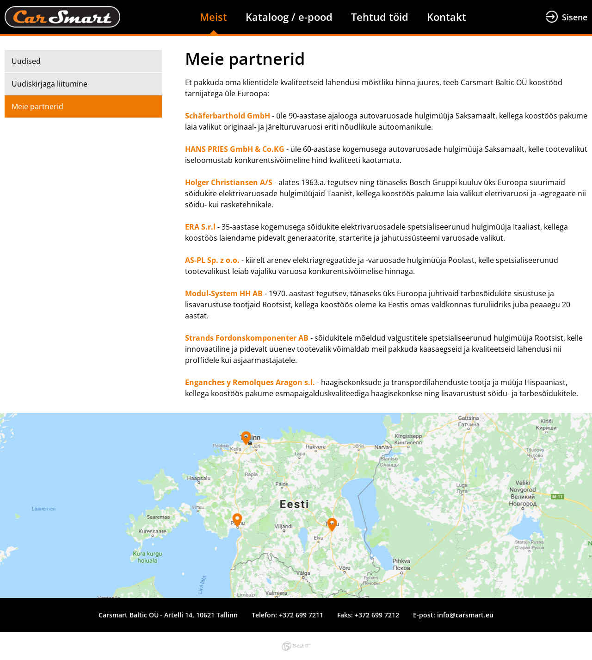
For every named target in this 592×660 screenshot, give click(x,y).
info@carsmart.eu (465, 614)
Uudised (26, 61)
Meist (213, 17)
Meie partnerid (37, 106)
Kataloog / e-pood (289, 17)
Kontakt (446, 17)
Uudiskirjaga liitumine (49, 84)
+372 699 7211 (301, 614)
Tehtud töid (379, 17)
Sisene (574, 17)
